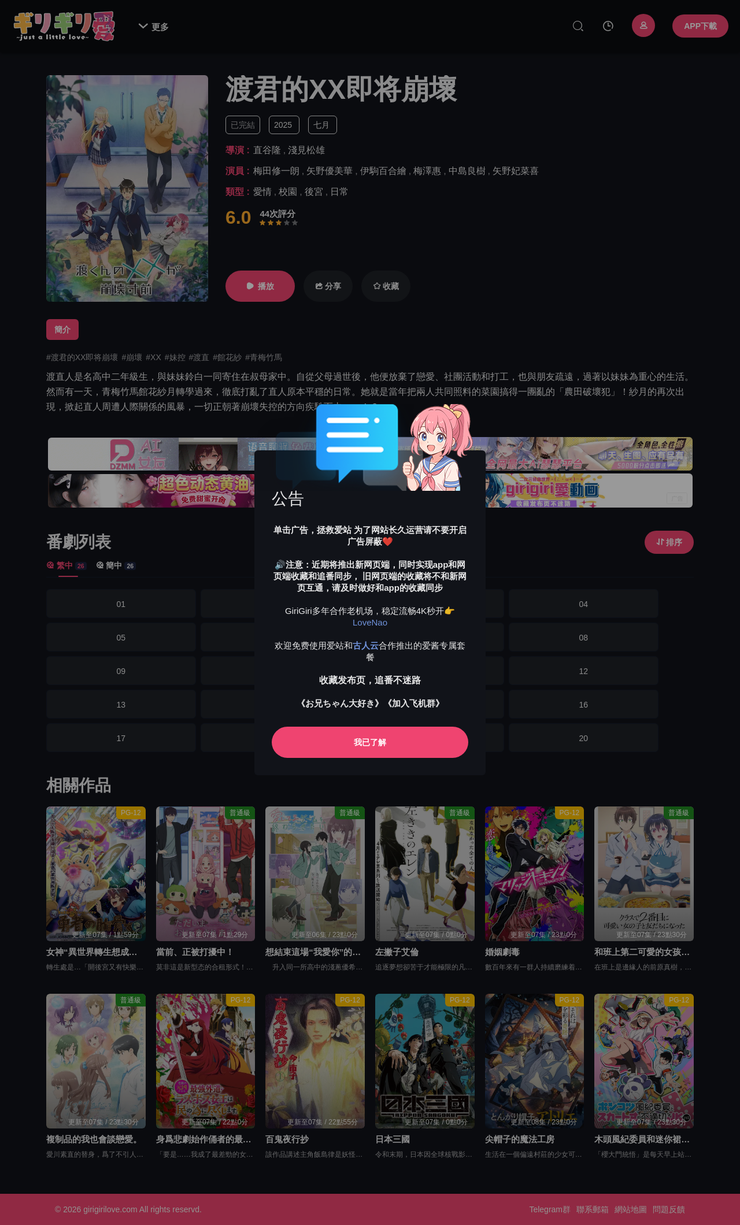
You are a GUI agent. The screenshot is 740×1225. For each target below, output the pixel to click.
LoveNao (370, 622)
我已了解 (370, 742)
